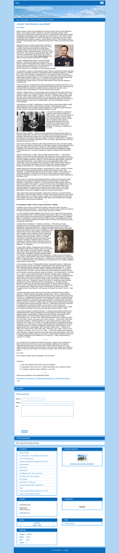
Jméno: (18, 399)
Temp (21, 488)
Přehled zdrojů (69, 523)
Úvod (18, 19)
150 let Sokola (24, 453)
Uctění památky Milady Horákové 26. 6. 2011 (33, 491)
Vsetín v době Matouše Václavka (29, 494)
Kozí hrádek (23, 479)
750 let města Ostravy (26, 458)
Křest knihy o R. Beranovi (27, 482)
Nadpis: (18, 402)
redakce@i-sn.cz (24, 513)
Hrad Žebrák (23, 470)
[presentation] (59, 422)
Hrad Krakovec (24, 464)
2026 (39, 525)
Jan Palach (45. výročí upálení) (29, 476)
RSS (66, 550)
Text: (17, 406)
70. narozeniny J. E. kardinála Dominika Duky (34, 456)
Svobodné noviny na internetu (33, 7)
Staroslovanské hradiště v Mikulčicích (31, 485)
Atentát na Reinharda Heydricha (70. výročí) (33, 461)
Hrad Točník (23, 467)
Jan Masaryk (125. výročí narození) (30, 473)
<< (20, 525)
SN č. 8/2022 (25, 19)
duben (35, 525)
